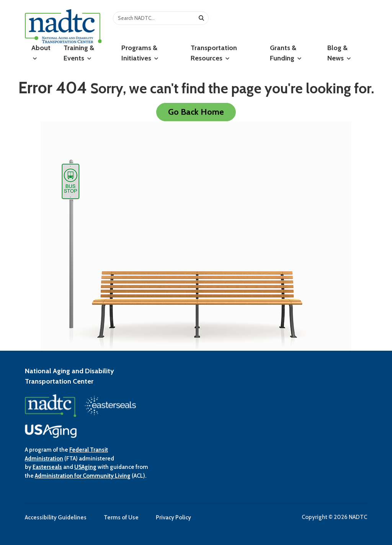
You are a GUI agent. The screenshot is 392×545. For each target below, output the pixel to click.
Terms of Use (121, 517)
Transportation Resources (214, 53)
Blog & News (339, 53)
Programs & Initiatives (139, 53)
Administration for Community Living (83, 475)
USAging (85, 467)
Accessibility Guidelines (56, 517)
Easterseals (47, 467)
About (41, 52)
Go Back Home (196, 112)
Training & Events (79, 53)
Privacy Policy (173, 517)
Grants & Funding (285, 53)
